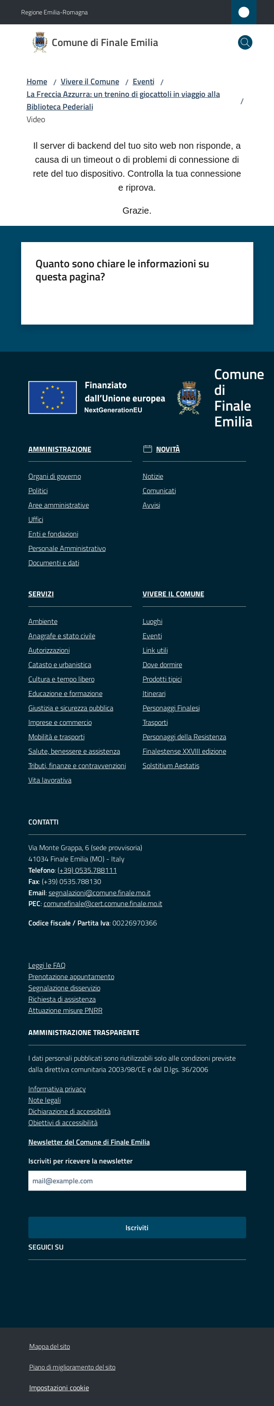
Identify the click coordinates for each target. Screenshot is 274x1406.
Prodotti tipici (162, 678)
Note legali (44, 1100)
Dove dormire (162, 664)
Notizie (153, 476)
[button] (245, 42)
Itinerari (154, 693)
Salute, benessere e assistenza (74, 751)
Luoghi (152, 621)
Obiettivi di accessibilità (63, 1122)
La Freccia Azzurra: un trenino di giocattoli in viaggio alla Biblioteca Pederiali (123, 100)
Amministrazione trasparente (83, 1032)
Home (37, 81)
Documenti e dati (53, 562)
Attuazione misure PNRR (65, 1010)
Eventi (143, 81)
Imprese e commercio (60, 722)
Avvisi (151, 504)
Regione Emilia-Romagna (54, 12)
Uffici (35, 519)
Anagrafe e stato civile (61, 635)
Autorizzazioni (49, 650)
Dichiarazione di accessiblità (69, 1111)
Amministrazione (59, 449)
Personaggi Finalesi (171, 707)
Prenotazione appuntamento (71, 976)
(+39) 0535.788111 (87, 870)
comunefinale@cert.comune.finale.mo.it (103, 903)
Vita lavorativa (50, 779)
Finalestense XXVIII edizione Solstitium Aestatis (184, 758)
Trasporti (155, 722)
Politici (38, 490)
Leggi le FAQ (47, 965)
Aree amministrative (58, 504)
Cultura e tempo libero (61, 678)
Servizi (41, 594)
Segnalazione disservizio (64, 987)
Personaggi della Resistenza (184, 736)
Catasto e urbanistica (59, 664)
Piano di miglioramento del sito (72, 1367)
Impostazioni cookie (59, 1387)
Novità (168, 449)
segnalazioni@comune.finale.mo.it (100, 892)
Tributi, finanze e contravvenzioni (77, 765)
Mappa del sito (49, 1346)
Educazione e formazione (65, 693)
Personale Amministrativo (67, 548)
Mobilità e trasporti (56, 736)
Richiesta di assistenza (62, 999)
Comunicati (159, 490)
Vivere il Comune (90, 81)
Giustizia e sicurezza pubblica (70, 707)
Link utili (155, 650)
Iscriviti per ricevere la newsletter (80, 1160)
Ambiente (43, 621)
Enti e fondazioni (53, 533)
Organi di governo (54, 476)
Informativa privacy (57, 1088)
